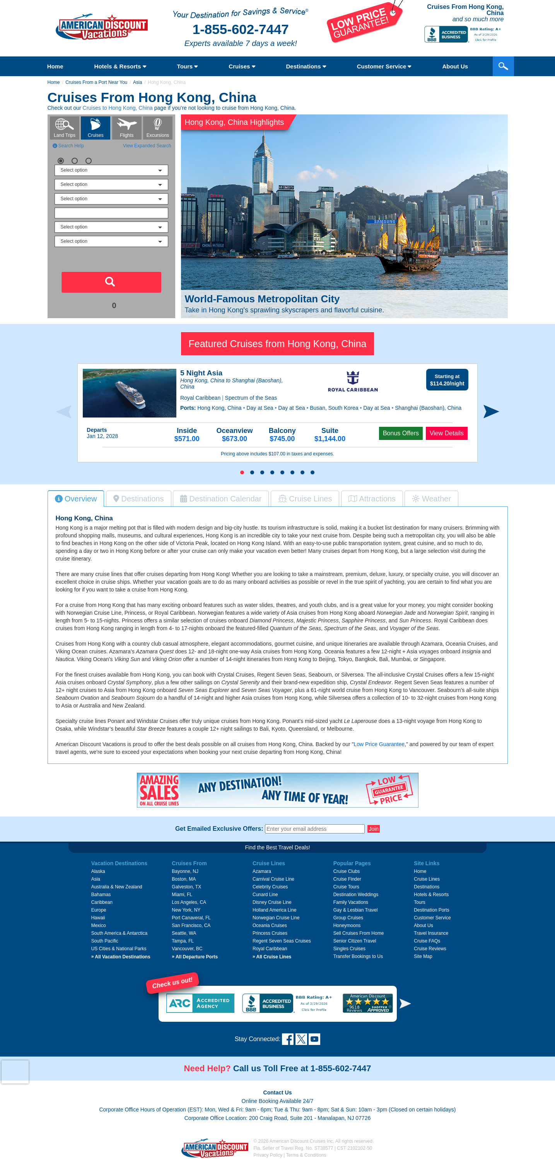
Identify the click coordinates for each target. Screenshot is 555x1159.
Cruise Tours (346, 887)
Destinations (306, 66)
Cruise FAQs (427, 941)
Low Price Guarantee (379, 744)
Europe (98, 910)
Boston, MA (184, 879)
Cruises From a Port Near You (96, 82)
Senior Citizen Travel (354, 941)
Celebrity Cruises (270, 887)
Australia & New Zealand (116, 887)
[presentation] (63, 411)
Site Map (423, 956)
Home (55, 66)
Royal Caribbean (270, 948)
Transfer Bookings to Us (358, 956)
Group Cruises (348, 917)
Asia (137, 82)
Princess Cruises (270, 933)
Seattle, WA (184, 933)
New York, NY (186, 910)
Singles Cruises (349, 948)
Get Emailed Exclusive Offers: (219, 829)
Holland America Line (274, 910)
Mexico (98, 925)
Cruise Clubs (346, 871)
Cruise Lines (427, 879)
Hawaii (98, 917)
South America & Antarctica (119, 933)
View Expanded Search (147, 145)
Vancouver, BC (187, 948)
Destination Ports (431, 910)
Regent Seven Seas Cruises (282, 941)
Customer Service (384, 66)
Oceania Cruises (270, 925)
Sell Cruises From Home (358, 933)
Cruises (242, 66)
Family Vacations (350, 902)
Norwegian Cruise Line (276, 917)
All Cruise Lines (272, 957)
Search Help (68, 145)
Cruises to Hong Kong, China (118, 108)
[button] (242, 472)
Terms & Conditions (306, 1155)
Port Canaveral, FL (191, 917)
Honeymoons (347, 925)
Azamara (262, 871)
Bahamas (101, 894)
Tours (187, 66)
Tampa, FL (183, 941)
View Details (447, 433)
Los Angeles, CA (189, 902)
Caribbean (102, 902)
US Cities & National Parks (119, 948)
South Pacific (104, 941)
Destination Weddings (356, 894)
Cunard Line (265, 894)
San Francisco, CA (191, 925)
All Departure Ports (195, 957)
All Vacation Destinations (120, 957)
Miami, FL (182, 894)
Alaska (98, 871)
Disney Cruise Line (272, 902)
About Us (423, 925)
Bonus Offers (401, 433)
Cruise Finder (347, 879)
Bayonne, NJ (185, 871)
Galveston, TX (186, 887)
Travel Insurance (431, 933)
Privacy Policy (267, 1155)
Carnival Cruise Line (273, 879)
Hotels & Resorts (120, 66)
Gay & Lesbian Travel (355, 910)
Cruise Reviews (430, 948)
